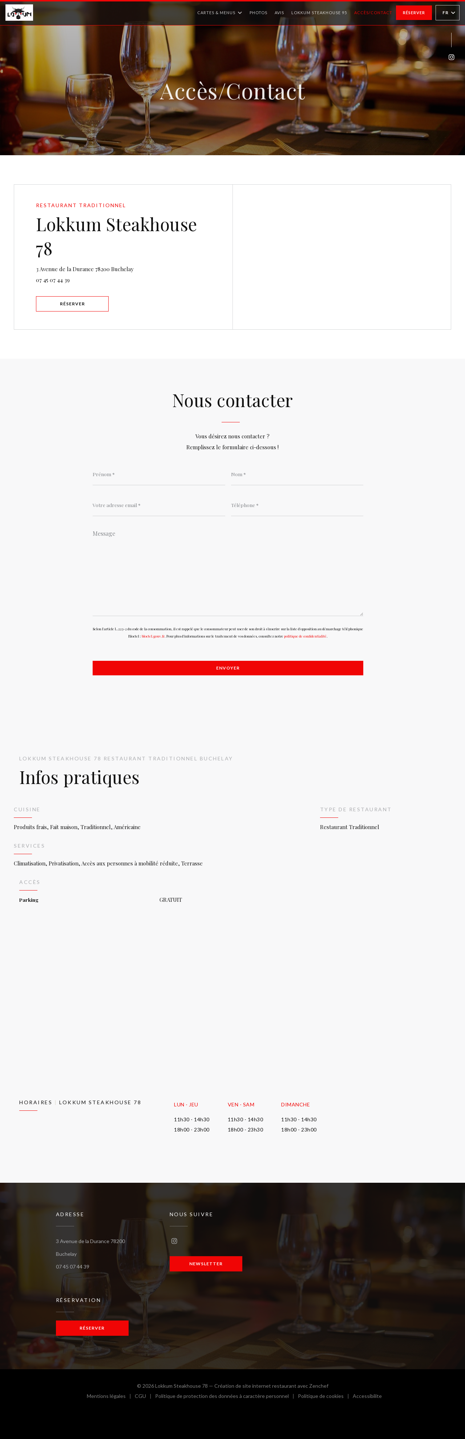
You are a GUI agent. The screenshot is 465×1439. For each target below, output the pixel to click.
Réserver (414, 12)
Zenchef (318, 1386)
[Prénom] (159, 474)
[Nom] (297, 474)
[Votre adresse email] (159, 505)
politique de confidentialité (305, 636)
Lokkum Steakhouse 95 (319, 12)
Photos (258, 12)
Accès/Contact (373, 12)
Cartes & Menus (219, 12)
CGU (145, 1397)
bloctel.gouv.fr (153, 636)
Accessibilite (367, 1397)
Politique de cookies (325, 1397)
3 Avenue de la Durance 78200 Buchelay (122, 268)
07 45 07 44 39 (53, 280)
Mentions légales (111, 1397)
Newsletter (206, 1263)
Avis (279, 12)
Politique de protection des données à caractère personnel (224, 1397)
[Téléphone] (297, 505)
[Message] (228, 570)
